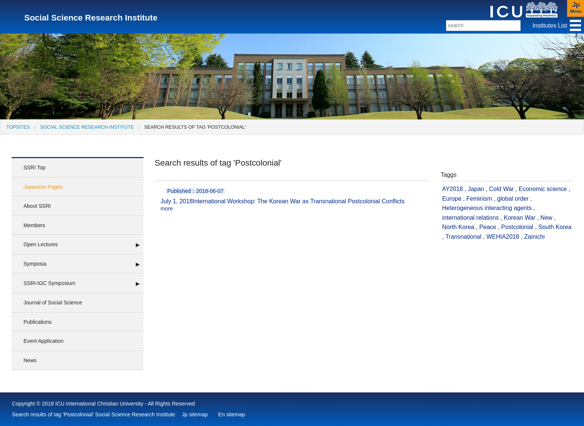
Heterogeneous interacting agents (487, 208)
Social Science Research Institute (87, 127)
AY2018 (452, 189)
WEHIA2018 (502, 237)
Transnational (463, 237)
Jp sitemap (195, 414)
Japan (476, 189)
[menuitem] (18, 127)
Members (34, 225)
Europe (452, 198)
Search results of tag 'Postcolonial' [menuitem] (195, 127)
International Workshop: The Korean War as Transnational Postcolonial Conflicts (292, 200)
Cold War (501, 189)
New (546, 217)
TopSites (18, 127)
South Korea (555, 227)
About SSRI (37, 206)
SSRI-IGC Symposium (49, 283)
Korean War (520, 217)
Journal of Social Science (52, 303)
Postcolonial (517, 227)
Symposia (34, 264)
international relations (470, 217)
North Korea (458, 227)
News (30, 360)
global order (513, 198)
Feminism (479, 198)
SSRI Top (34, 167)
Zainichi (534, 237)
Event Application (43, 341)
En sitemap (231, 414)
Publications (37, 322)
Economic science (543, 189)
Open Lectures (40, 244)
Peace (487, 227)
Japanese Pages (42, 187)
